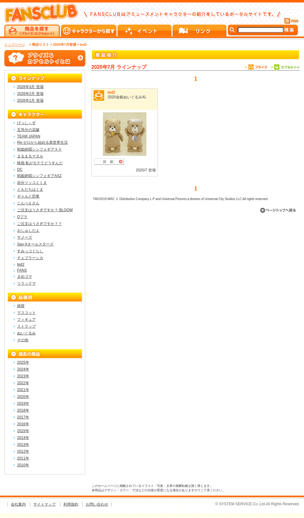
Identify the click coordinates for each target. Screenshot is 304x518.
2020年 (23, 396)
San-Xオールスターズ (35, 244)
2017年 (23, 417)
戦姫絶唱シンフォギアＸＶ (39, 149)
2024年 (23, 369)
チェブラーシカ (30, 258)
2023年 (23, 376)
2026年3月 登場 (30, 87)
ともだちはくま (30, 189)
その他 (22, 340)
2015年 (23, 431)
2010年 (23, 465)
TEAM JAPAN (28, 136)
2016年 (23, 424)
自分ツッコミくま (32, 182)
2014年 (23, 438)
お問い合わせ (97, 504)
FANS (22, 270)
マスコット (26, 312)
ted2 (111, 92)
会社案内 (18, 504)
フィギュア (26, 319)
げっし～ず (26, 123)
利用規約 (70, 504)
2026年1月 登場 (30, 100)
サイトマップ (44, 504)
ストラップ (26, 326)
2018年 (23, 410)
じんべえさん (28, 203)
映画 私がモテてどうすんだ (40, 163)
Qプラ (22, 217)
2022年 (23, 383)
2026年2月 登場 (30, 93)
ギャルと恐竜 (28, 196)
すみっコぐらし (30, 251)
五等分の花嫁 (28, 130)
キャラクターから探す (89, 30)
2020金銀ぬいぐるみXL (127, 97)
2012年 (23, 451)
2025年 (23, 362)
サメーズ (24, 237)
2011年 (23, 458)
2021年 (23, 390)
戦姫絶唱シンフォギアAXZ (39, 176)
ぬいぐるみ (26, 333)
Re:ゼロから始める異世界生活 (42, 142)
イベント (145, 30)
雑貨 (21, 306)
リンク (200, 30)
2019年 (23, 403)
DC (19, 169)
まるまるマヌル (30, 156)
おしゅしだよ (28, 230)
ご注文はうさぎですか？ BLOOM (45, 210)
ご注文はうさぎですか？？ (39, 224)
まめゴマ (24, 276)
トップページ (14, 44)
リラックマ (26, 283)
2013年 (23, 444)
